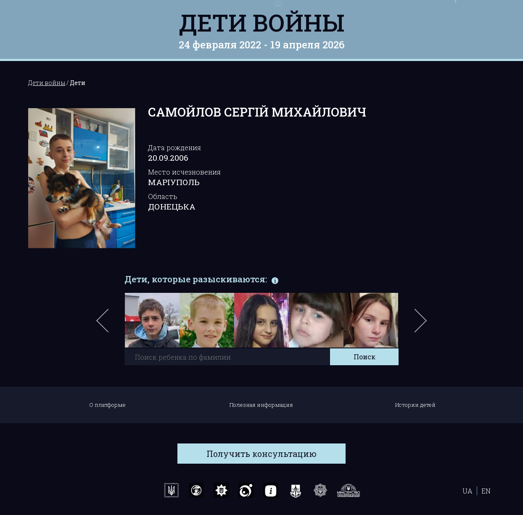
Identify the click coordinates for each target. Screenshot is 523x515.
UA (467, 490)
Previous (112, 324)
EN (486, 490)
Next (419, 324)
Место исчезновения (184, 171)
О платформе (107, 405)
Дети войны (262, 22)
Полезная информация (261, 405)
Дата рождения (174, 147)
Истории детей (415, 405)
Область (162, 196)
